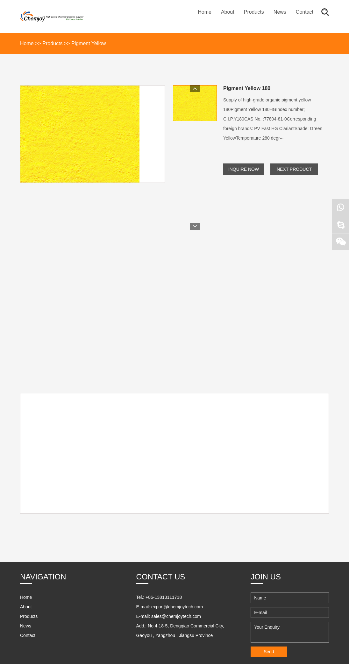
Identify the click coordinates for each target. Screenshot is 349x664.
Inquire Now (243, 169)
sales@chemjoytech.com (176, 569)
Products (254, 12)
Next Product (294, 169)
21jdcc (40, 640)
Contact (304, 12)
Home (204, 12)
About (227, 12)
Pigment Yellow (88, 43)
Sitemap (128, 629)
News (280, 12)
